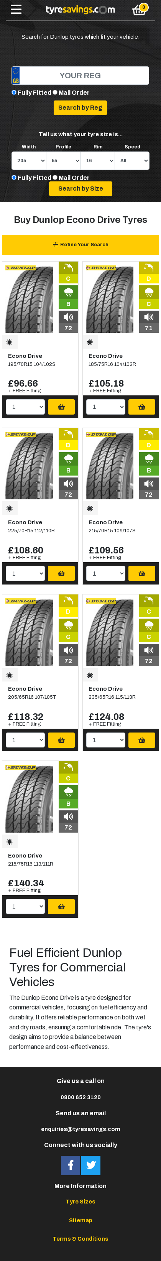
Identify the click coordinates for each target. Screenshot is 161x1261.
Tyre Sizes (80, 1201)
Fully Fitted (34, 92)
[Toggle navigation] (16, 10)
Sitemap (80, 1220)
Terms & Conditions (80, 1239)
